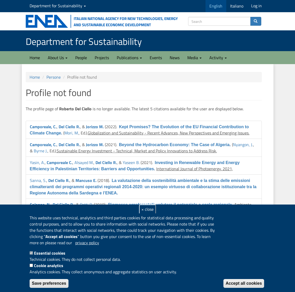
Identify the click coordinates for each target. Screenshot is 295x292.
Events (156, 58)
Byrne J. (40, 151)
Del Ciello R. (69, 127)
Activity (218, 58)
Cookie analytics (48, 265)
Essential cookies (49, 253)
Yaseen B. (131, 162)
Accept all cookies (244, 283)
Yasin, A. (37, 162)
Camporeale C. (59, 162)
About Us (57, 58)
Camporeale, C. (43, 127)
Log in (256, 6)
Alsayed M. (83, 162)
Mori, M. (71, 133)
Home (35, 58)
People (81, 58)
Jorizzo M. (95, 127)
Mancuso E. (86, 180)
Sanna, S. (38, 180)
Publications (129, 58)
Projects (102, 58)
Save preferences (49, 283)
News (175, 58)
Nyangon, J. (243, 144)
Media (194, 58)
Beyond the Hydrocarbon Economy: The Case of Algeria (174, 144)
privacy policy (87, 243)
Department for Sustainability (58, 6)
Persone (53, 77)
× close (147, 209)
